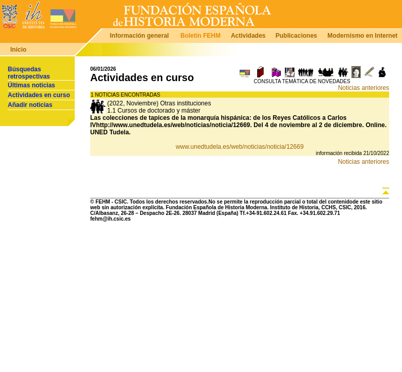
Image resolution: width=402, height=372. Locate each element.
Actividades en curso (39, 95)
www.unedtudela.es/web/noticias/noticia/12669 (240, 146)
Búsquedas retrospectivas (29, 73)
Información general (139, 35)
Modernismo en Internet (362, 35)
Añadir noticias (30, 105)
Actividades (248, 35)
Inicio (18, 49)
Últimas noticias (31, 85)
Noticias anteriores (363, 87)
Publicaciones (296, 35)
